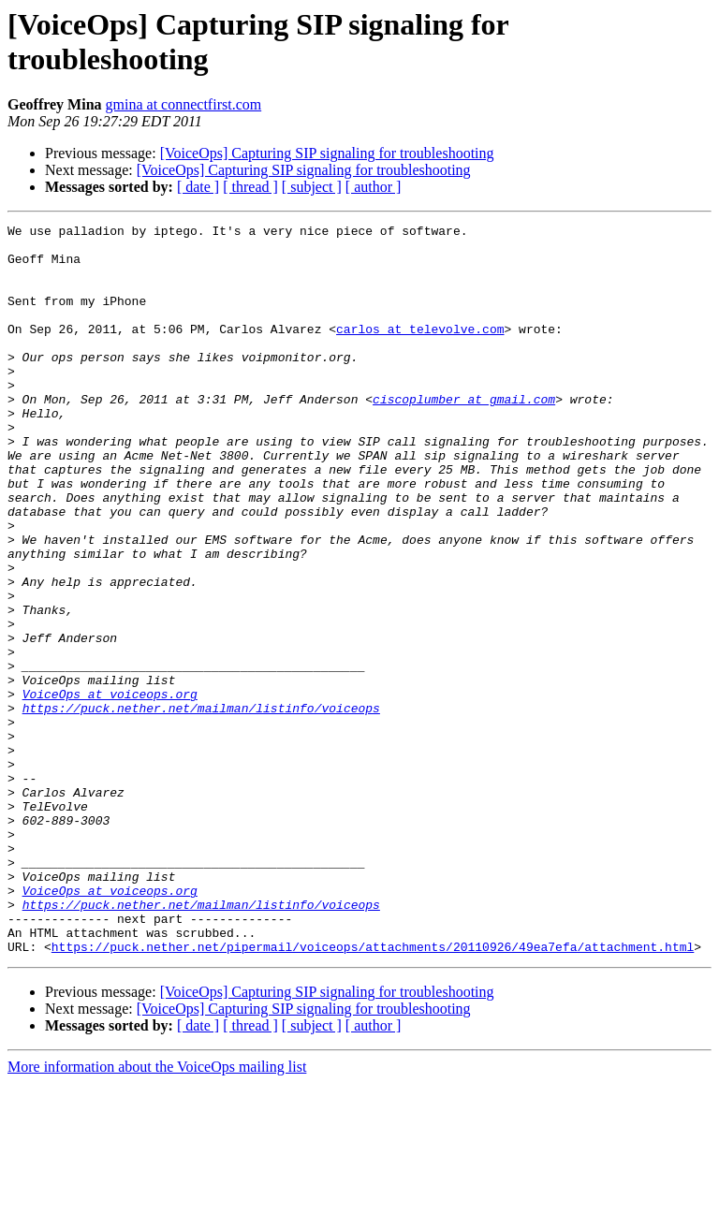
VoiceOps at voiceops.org (110, 789)
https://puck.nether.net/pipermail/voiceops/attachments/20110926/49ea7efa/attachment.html (372, 1092)
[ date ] (198, 187)
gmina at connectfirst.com (184, 104)
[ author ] (373, 187)
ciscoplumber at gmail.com (464, 435)
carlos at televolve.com (420, 351)
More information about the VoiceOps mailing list (156, 1213)
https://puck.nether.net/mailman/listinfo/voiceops (201, 805)
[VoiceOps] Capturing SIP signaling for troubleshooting (327, 153)
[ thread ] (250, 187)
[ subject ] (312, 187)
